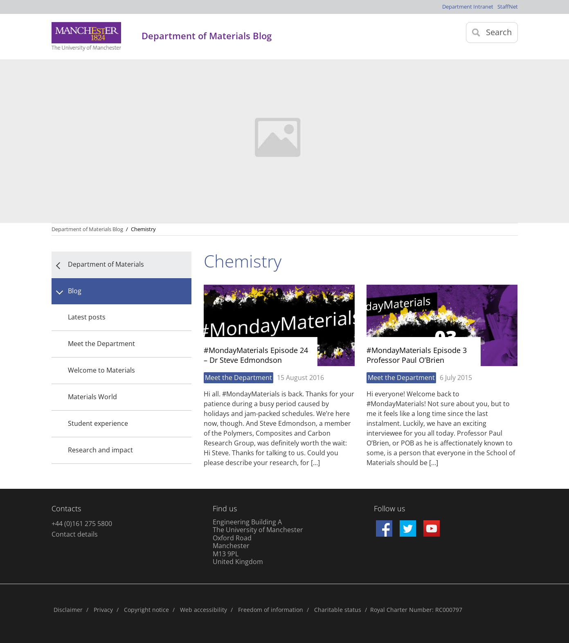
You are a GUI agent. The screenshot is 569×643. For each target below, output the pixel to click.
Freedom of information (270, 610)
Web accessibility (203, 610)
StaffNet (507, 6)
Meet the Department (101, 343)
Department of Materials (106, 264)
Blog (74, 290)
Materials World (92, 396)
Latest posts (87, 317)
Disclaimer (68, 610)
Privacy (103, 610)
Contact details (75, 534)
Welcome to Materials (101, 370)
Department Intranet (467, 6)
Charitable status (337, 610)
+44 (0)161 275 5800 (82, 523)
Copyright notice (146, 610)
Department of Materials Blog (87, 229)
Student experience (98, 423)
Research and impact (100, 449)
